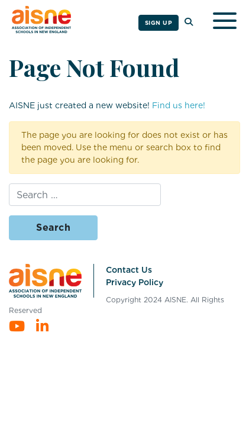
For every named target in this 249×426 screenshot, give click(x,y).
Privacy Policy (134, 282)
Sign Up (159, 22)
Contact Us (129, 270)
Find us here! (178, 105)
